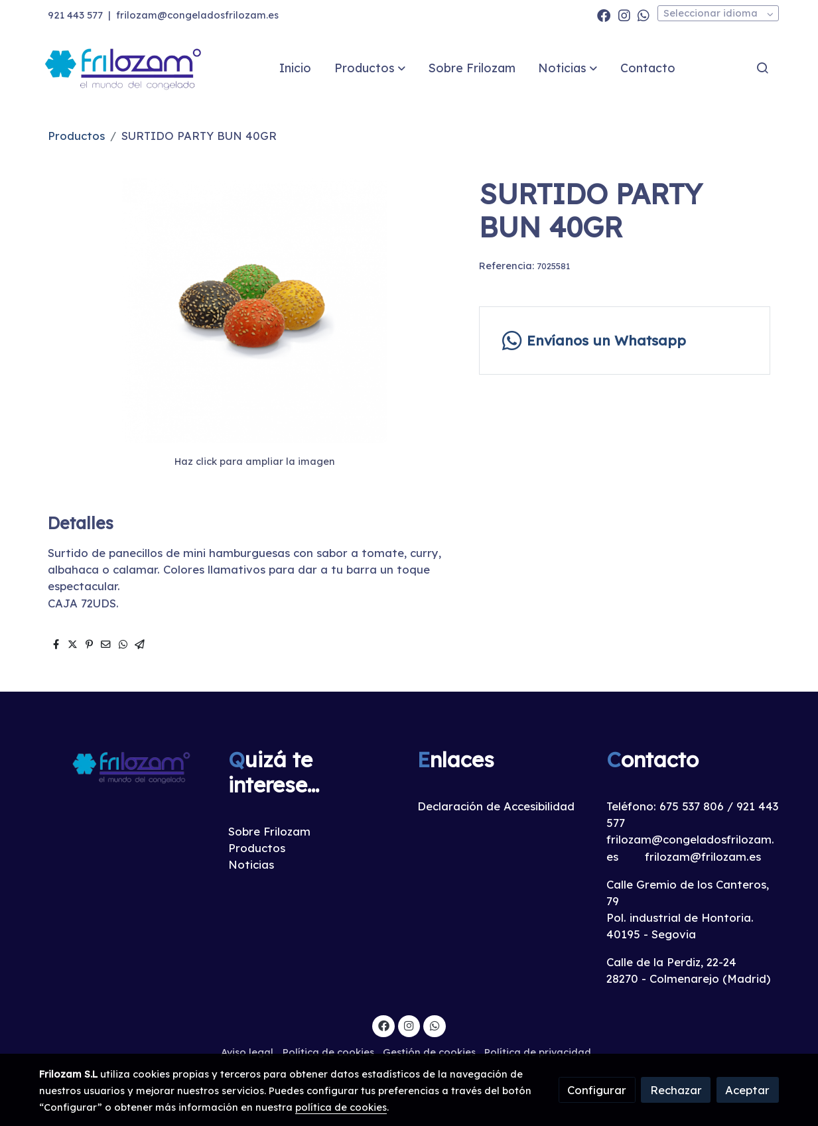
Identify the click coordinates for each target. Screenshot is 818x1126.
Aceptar (747, 1090)
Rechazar (676, 1090)
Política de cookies (328, 1052)
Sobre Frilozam (269, 831)
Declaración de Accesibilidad (496, 806)
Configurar (596, 1090)
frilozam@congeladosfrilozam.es (197, 15)
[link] (124, 68)
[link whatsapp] (643, 14)
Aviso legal (247, 1052)
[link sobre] (125, 766)
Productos (76, 136)
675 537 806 (691, 806)
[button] (370, 67)
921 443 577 (75, 15)
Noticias (251, 864)
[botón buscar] (762, 67)
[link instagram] (624, 14)
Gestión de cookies (429, 1052)
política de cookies (341, 1107)
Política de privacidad (537, 1052)
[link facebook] (603, 14)
